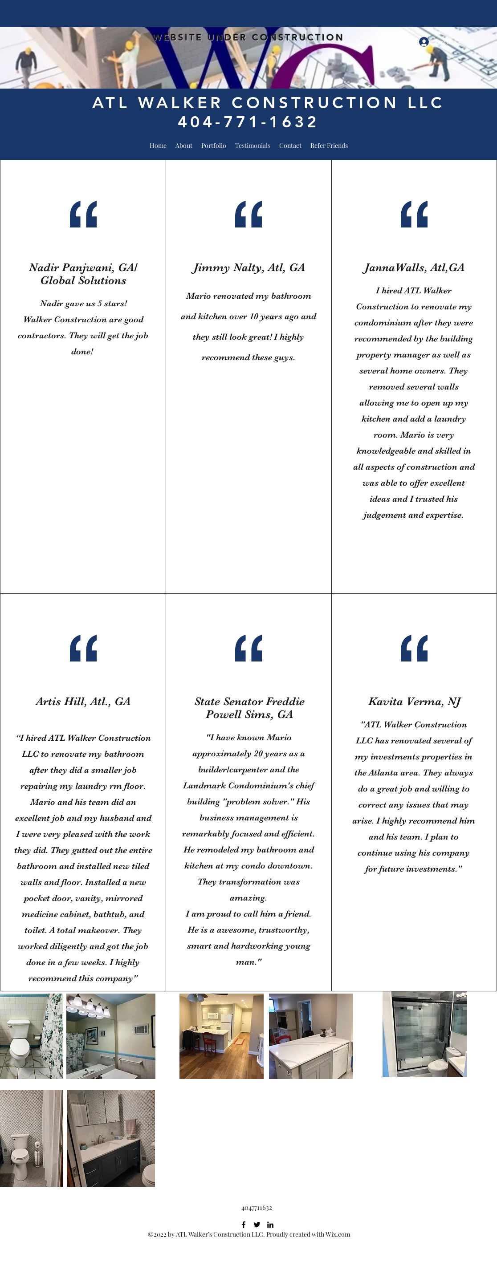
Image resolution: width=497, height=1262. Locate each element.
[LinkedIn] (270, 1224)
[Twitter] (257, 1224)
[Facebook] (243, 1224)
